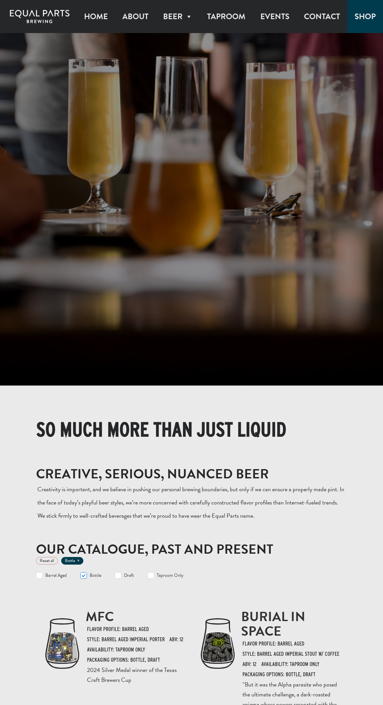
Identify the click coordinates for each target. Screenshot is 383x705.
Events (274, 16)
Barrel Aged (56, 575)
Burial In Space (273, 624)
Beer (177, 16)
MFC (100, 616)
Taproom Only (170, 575)
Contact (322, 16)
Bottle (95, 575)
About (135, 16)
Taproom (226, 16)
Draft (129, 575)
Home (96, 16)
